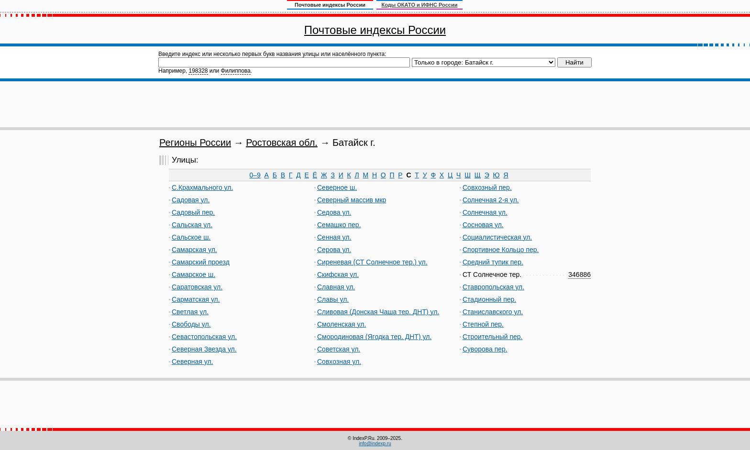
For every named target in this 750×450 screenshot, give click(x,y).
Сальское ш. (191, 237)
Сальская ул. (192, 225)
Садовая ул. (191, 200)
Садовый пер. (193, 212)
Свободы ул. (191, 324)
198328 (198, 70)
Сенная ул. (334, 237)
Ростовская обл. (282, 142)
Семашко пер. (339, 225)
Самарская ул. (194, 249)
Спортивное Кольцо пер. (501, 249)
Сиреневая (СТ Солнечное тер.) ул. (372, 262)
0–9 (254, 175)
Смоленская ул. (341, 324)
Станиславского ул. (493, 312)
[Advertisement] (375, 104)
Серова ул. (334, 249)
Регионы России (195, 142)
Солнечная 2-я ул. (491, 200)
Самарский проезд (201, 262)
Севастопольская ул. (204, 336)
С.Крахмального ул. (202, 187)
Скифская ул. (338, 274)
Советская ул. (338, 349)
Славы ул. (333, 299)
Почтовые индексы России (375, 29)
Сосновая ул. (483, 225)
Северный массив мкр (351, 200)
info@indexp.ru (375, 443)
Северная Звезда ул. (204, 349)
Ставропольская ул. (493, 287)
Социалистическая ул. (497, 237)
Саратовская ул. (197, 287)
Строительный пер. (493, 336)
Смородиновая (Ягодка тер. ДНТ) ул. (374, 336)
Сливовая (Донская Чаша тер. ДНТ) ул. (378, 312)
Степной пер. (483, 324)
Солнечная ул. (485, 212)
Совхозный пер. (487, 187)
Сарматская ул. (196, 299)
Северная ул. (192, 361)
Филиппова (236, 70)
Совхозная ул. (339, 361)
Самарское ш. (193, 274)
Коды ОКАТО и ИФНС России (420, 5)
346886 (579, 274)
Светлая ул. (190, 312)
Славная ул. (336, 287)
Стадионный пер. (489, 299)
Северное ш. (337, 187)
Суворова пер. (485, 349)
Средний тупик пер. (493, 262)
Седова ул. (334, 212)
